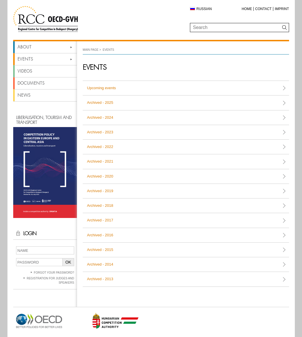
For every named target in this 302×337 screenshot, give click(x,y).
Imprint (282, 9)
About (25, 47)
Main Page (91, 49)
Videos (25, 71)
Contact (263, 9)
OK (68, 262)
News (24, 95)
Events (25, 59)
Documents (31, 83)
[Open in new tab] (39, 328)
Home (247, 9)
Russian (204, 9)
